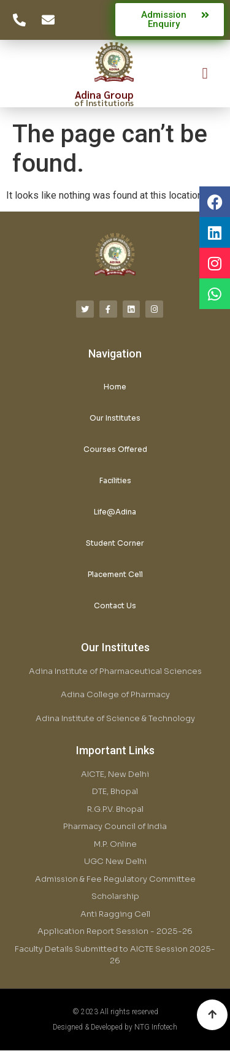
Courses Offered (115, 449)
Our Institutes (115, 417)
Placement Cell (115, 574)
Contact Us (115, 605)
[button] (205, 73)
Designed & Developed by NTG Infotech (115, 1027)
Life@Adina (115, 511)
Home (115, 386)
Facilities (115, 480)
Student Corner (115, 543)
